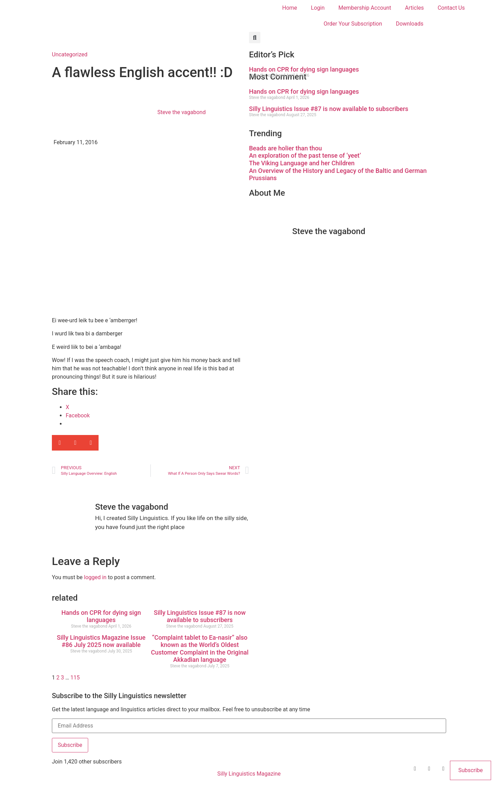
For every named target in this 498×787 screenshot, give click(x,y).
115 (75, 677)
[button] (254, 37)
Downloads (409, 23)
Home (289, 7)
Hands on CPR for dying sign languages (101, 616)
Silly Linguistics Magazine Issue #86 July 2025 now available (101, 641)
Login (317, 7)
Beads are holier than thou (285, 148)
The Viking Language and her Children (301, 163)
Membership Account (365, 7)
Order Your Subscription (353, 23)
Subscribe (70, 745)
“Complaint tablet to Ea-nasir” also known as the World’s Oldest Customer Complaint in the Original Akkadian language (200, 649)
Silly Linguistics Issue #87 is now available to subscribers (200, 616)
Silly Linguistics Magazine (248, 773)
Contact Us (451, 7)
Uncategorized (69, 54)
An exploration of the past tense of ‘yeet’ (305, 155)
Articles (414, 7)
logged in (95, 577)
